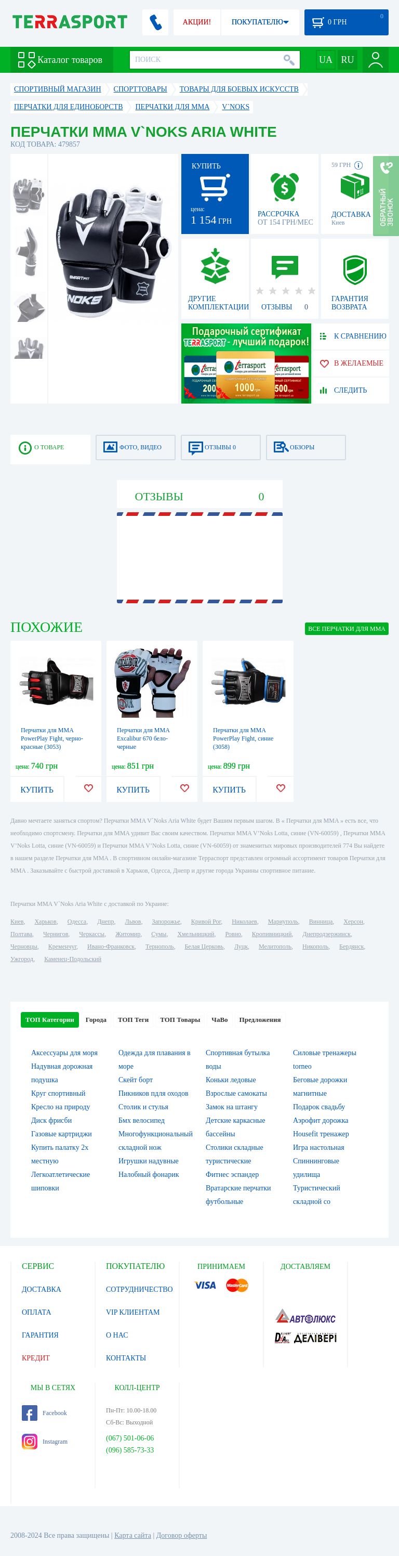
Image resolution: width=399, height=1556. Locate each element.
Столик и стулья (143, 1107)
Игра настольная (318, 1147)
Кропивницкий (271, 934)
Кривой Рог (206, 921)
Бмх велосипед (141, 1120)
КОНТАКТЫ (126, 1358)
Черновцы (23, 946)
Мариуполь (283, 921)
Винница (320, 921)
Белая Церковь (203, 946)
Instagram (45, 1441)
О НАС (117, 1335)
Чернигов (55, 934)
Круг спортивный (58, 1093)
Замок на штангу (232, 1107)
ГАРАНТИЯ (40, 1335)
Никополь (315, 946)
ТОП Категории (49, 1019)
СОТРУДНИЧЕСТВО (139, 1289)
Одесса (77, 921)
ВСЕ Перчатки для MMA (346, 628)
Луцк (241, 946)
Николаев (244, 921)
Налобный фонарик (148, 1174)
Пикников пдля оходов (153, 1093)
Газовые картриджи (61, 1134)
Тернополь (159, 946)
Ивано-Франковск (111, 946)
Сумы (158, 934)
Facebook (44, 1413)
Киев (16, 921)
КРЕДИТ (36, 1358)
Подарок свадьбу (319, 1107)
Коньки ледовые (231, 1080)
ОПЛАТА (36, 1312)
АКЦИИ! (197, 22)
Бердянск (351, 946)
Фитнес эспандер (232, 1174)
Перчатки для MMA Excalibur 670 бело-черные (143, 738)
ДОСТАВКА (41, 1289)
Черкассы (91, 934)
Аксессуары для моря (64, 1053)
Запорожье (166, 921)
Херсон (353, 921)
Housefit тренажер (321, 1134)
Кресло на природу (60, 1107)
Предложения (260, 1019)
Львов (133, 921)
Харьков (45, 921)
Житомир (127, 934)
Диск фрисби (51, 1120)
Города (96, 1019)
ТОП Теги (133, 1019)
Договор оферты (181, 1535)
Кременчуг (62, 946)
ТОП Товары (180, 1019)
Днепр (105, 921)
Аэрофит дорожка (321, 1120)
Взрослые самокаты (236, 1093)
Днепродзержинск (326, 934)
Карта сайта (132, 1535)
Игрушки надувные (148, 1161)
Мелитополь (275, 946)
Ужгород (21, 959)
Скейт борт (135, 1080)
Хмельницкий (195, 934)
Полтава (21, 934)
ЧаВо (219, 1019)
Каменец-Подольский (72, 959)
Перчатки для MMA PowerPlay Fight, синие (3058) (243, 738)
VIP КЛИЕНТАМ (133, 1312)
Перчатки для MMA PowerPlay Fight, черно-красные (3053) (52, 738)
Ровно (233, 934)
